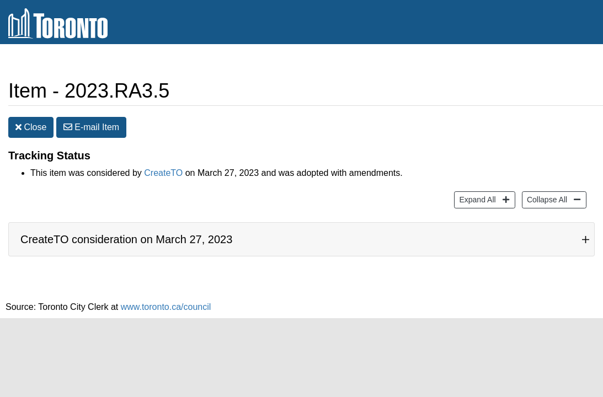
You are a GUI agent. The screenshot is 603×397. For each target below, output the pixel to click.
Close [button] (30, 127)
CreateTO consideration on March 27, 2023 (126, 239)
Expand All (476, 199)
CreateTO (163, 173)
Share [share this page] (568, 62)
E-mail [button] (91, 127)
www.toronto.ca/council (166, 307)
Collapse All (545, 199)
